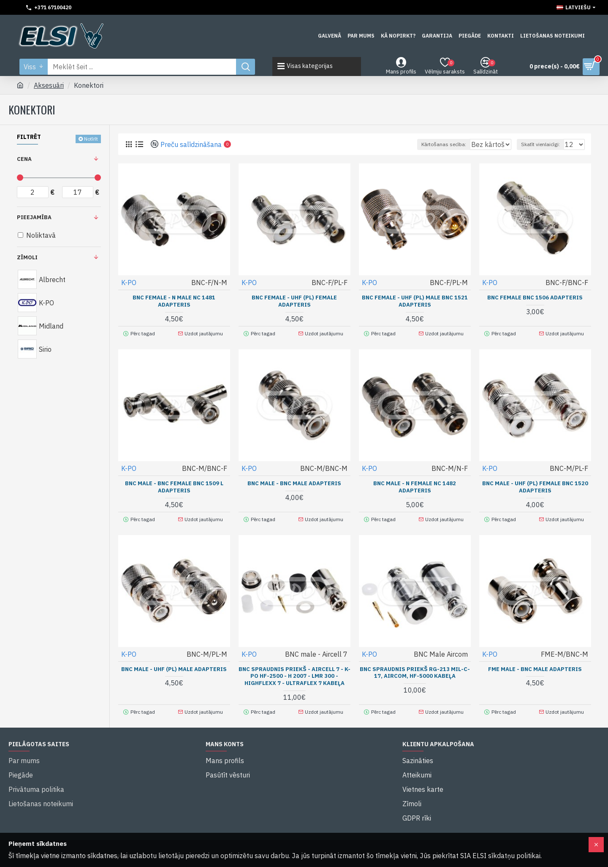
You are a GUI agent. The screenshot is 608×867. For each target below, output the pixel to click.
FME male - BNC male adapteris (535, 663)
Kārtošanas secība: (412, 144)
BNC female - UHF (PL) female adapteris (294, 301)
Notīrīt (91, 139)
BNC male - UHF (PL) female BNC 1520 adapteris (535, 484)
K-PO (129, 282)
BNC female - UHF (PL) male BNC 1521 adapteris (415, 301)
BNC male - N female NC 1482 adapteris (414, 484)
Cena (24, 159)
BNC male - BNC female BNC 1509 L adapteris (174, 484)
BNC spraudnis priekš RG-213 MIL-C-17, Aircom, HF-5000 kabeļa (415, 667)
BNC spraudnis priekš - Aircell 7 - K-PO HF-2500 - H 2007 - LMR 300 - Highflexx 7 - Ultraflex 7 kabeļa (294, 671)
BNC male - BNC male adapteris (294, 480)
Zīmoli (27, 257)
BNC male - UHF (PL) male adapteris (174, 663)
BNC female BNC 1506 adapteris (535, 297)
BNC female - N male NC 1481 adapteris (174, 301)
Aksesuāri (49, 85)
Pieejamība (34, 217)
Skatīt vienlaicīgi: (544, 144)
